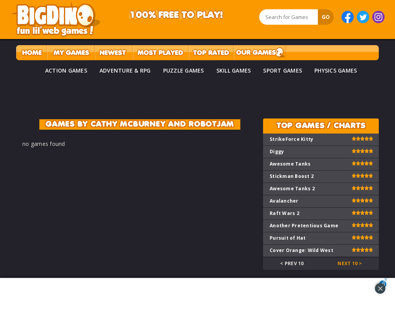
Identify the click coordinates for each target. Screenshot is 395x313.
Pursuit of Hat (288, 238)
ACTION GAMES (66, 70)
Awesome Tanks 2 (292, 188)
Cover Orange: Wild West (301, 250)
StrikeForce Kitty (291, 139)
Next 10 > (350, 263)
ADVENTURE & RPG (125, 70)
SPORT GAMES (282, 70)
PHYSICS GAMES (335, 70)
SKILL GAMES (233, 70)
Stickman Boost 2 (292, 176)
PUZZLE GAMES (183, 70)
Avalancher (284, 201)
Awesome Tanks (290, 164)
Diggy (277, 151)
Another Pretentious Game (304, 225)
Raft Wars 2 (284, 213)
